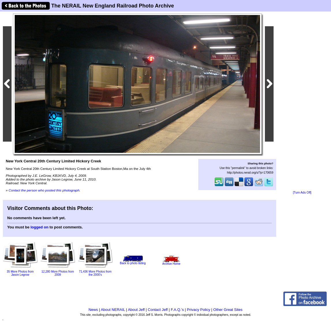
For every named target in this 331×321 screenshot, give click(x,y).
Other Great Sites (227, 309)
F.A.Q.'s (177, 309)
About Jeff (136, 309)
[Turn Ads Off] (302, 192)
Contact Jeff (158, 309)
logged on (39, 227)
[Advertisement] (302, 101)
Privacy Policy (198, 309)
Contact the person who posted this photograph (44, 190)
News (93, 309)
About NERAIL (113, 309)
